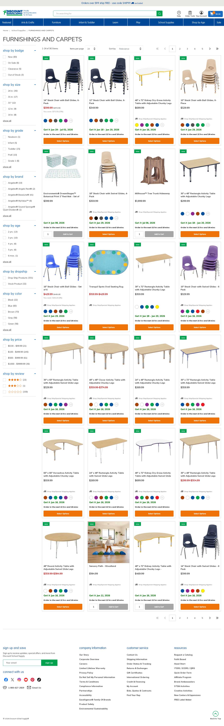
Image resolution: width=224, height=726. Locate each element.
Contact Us (132, 655)
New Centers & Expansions (187, 695)
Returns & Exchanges (137, 668)
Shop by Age (198, 22)
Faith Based (180, 659)
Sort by (112, 48)
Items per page (77, 48)
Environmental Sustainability (93, 708)
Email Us (36, 688)
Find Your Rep (133, 695)
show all (7, 120)
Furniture (56, 22)
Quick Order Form (183, 673)
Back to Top (215, 715)
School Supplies (166, 22)
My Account (132, 686)
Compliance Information (91, 686)
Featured (6, 22)
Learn (115, 22)
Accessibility (85, 695)
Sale (219, 22)
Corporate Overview (89, 659)
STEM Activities (182, 686)
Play (138, 22)
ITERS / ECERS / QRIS (184, 668)
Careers (83, 664)
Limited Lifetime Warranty (92, 668)
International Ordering (138, 677)
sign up (49, 662)
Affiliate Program (182, 677)
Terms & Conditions (89, 682)
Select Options (63, 141)
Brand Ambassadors (184, 682)
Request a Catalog (183, 655)
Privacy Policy (86, 673)
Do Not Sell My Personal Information (97, 677)
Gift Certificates (134, 673)
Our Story (84, 655)
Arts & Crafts (27, 22)
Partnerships (85, 690)
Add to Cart (68, 234)
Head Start (179, 664)
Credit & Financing (136, 682)
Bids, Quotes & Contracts (139, 690)
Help (178, 14)
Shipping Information (137, 659)
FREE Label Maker (183, 699)
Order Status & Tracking (139, 664)
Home (5, 30)
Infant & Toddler (87, 22)
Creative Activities (183, 690)
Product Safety (86, 704)
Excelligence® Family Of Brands (95, 699)
